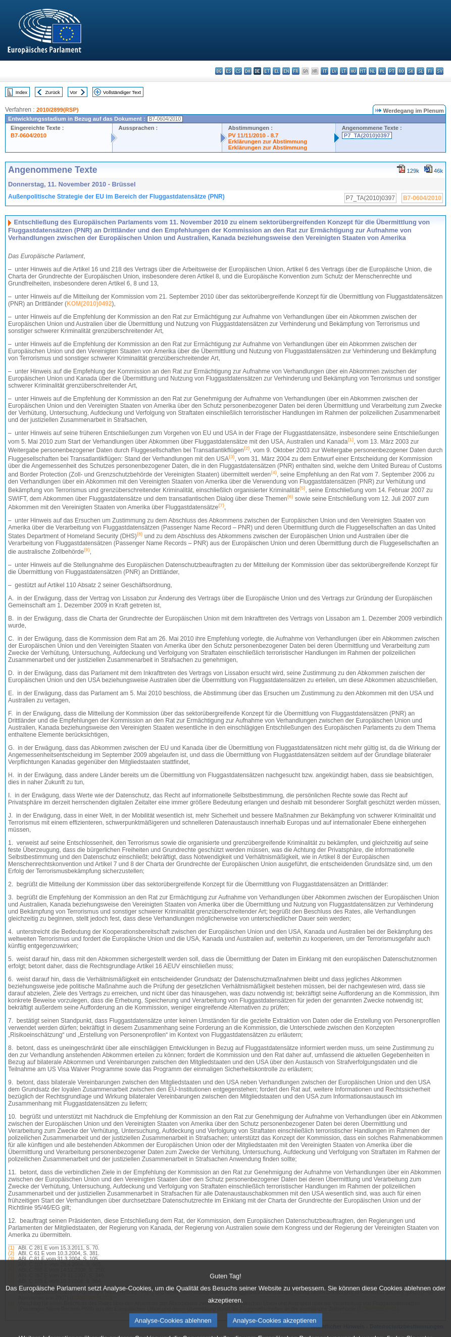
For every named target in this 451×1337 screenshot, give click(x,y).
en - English (286, 71)
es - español (228, 71)
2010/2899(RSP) (57, 110)
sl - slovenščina (420, 71)
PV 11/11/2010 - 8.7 (253, 135)
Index (21, 92)
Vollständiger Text (122, 92)
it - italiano (324, 71)
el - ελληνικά (276, 71)
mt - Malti (363, 71)
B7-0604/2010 (28, 135)
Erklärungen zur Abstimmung (267, 141)
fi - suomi (430, 71)
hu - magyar (353, 71)
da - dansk (248, 71)
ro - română (401, 71)
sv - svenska (439, 71)
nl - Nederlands (372, 71)
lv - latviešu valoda (334, 71)
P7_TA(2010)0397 (367, 135)
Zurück (52, 92)
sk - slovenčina (411, 71)
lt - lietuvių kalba (343, 71)
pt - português (391, 71)
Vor (73, 92)
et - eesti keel (267, 71)
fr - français (295, 71)
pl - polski (382, 71)
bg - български (219, 71)
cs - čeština (238, 71)
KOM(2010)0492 (89, 303)
